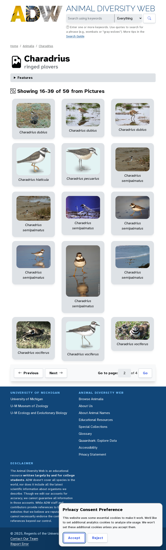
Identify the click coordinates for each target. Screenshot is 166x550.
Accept (74, 537)
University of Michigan (26, 399)
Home (14, 46)
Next (56, 373)
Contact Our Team (24, 538)
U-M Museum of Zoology (29, 406)
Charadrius (46, 46)
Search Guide (75, 36)
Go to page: (108, 373)
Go (145, 373)
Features (25, 77)
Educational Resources (96, 419)
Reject (97, 537)
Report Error (19, 544)
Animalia (28, 46)
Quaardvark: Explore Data (98, 440)
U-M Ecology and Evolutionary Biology (38, 413)
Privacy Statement (92, 454)
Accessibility (88, 447)
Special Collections (93, 426)
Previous (28, 373)
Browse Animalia (91, 399)
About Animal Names (94, 413)
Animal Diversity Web (110, 8)
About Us (86, 406)
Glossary (85, 433)
